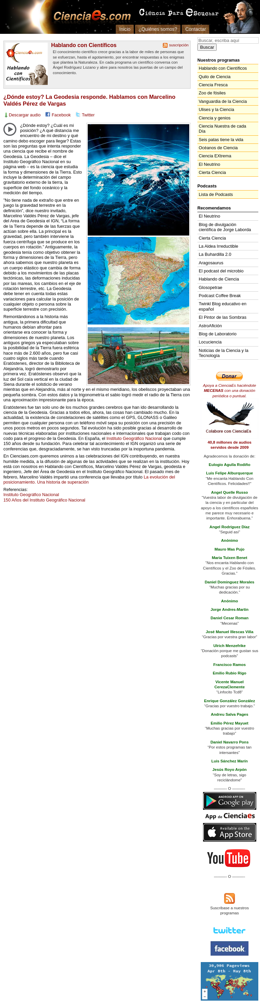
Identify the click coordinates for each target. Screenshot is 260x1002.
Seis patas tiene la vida (221, 139)
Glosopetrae (210, 287)
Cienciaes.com (90, 17)
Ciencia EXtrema (215, 155)
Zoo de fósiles (212, 92)
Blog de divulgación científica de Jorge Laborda (225, 227)
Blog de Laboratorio (218, 333)
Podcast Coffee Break (220, 295)
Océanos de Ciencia (218, 147)
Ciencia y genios (215, 117)
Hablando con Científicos (83, 45)
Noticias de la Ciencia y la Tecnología (223, 353)
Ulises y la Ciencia (216, 109)
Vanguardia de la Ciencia (223, 101)
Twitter (88, 114)
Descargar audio (25, 114)
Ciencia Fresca (213, 84)
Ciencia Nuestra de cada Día (222, 129)
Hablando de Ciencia (219, 279)
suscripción (179, 45)
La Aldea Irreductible (218, 246)
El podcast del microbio (221, 270)
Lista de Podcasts (216, 194)
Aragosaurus (211, 262)
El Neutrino (209, 164)
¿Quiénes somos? (157, 29)
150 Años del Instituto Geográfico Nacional (44, 500)
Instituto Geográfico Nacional (134, 438)
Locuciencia (210, 341)
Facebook (61, 114)
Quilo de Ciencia (215, 76)
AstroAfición (210, 325)
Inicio (124, 29)
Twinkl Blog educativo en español (222, 306)
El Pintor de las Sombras (222, 317)
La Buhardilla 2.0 (215, 254)
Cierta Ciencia (212, 172)
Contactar (195, 29)
